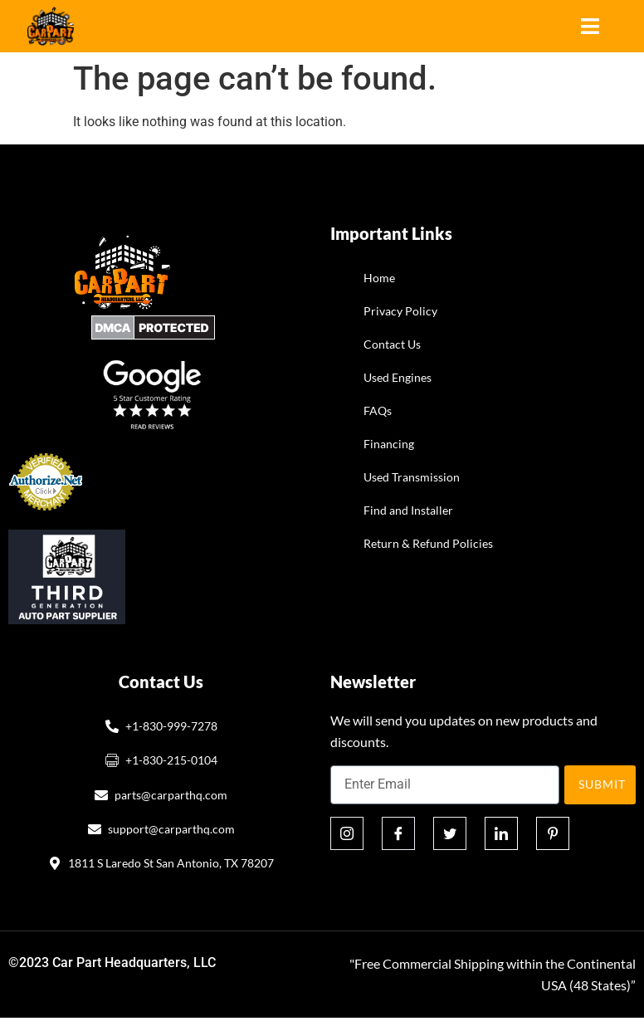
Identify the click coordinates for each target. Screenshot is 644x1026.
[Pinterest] (552, 833)
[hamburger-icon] (589, 26)
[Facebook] (398, 833)
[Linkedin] (501, 833)
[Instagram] (346, 833)
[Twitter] (449, 833)
